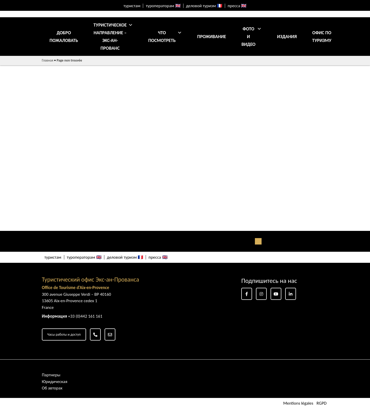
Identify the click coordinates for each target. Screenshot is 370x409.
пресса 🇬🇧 (237, 6)
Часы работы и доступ (64, 334)
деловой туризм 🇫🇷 (204, 6)
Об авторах (52, 388)
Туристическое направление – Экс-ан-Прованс (113, 36)
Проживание (211, 36)
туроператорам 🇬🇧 (163, 6)
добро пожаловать (64, 36)
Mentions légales (298, 403)
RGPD (322, 403)
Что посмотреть (165, 36)
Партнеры (51, 375)
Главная (47, 60)
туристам (132, 6)
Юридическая (54, 381)
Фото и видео (252, 36)
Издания (287, 36)
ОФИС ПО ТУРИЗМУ (321, 36)
